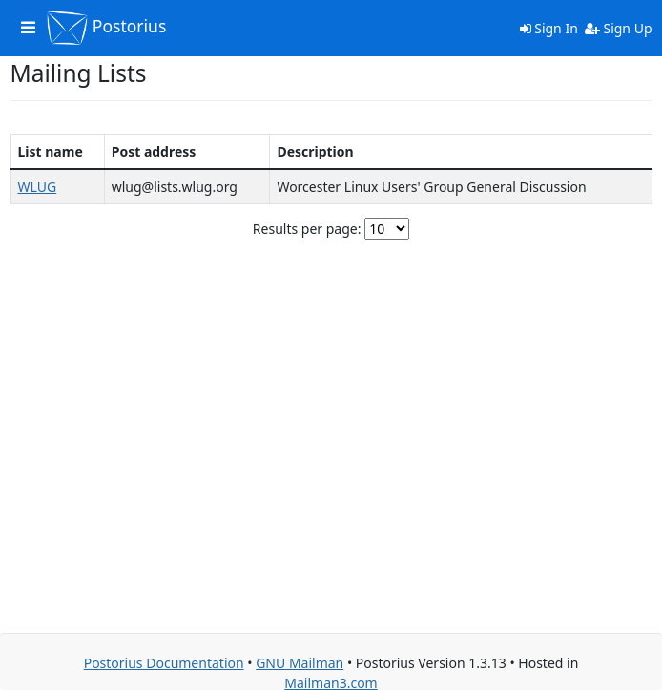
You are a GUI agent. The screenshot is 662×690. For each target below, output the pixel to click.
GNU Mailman (299, 663)
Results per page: (307, 229)
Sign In (549, 28)
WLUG (37, 187)
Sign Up (618, 28)
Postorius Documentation (164, 663)
